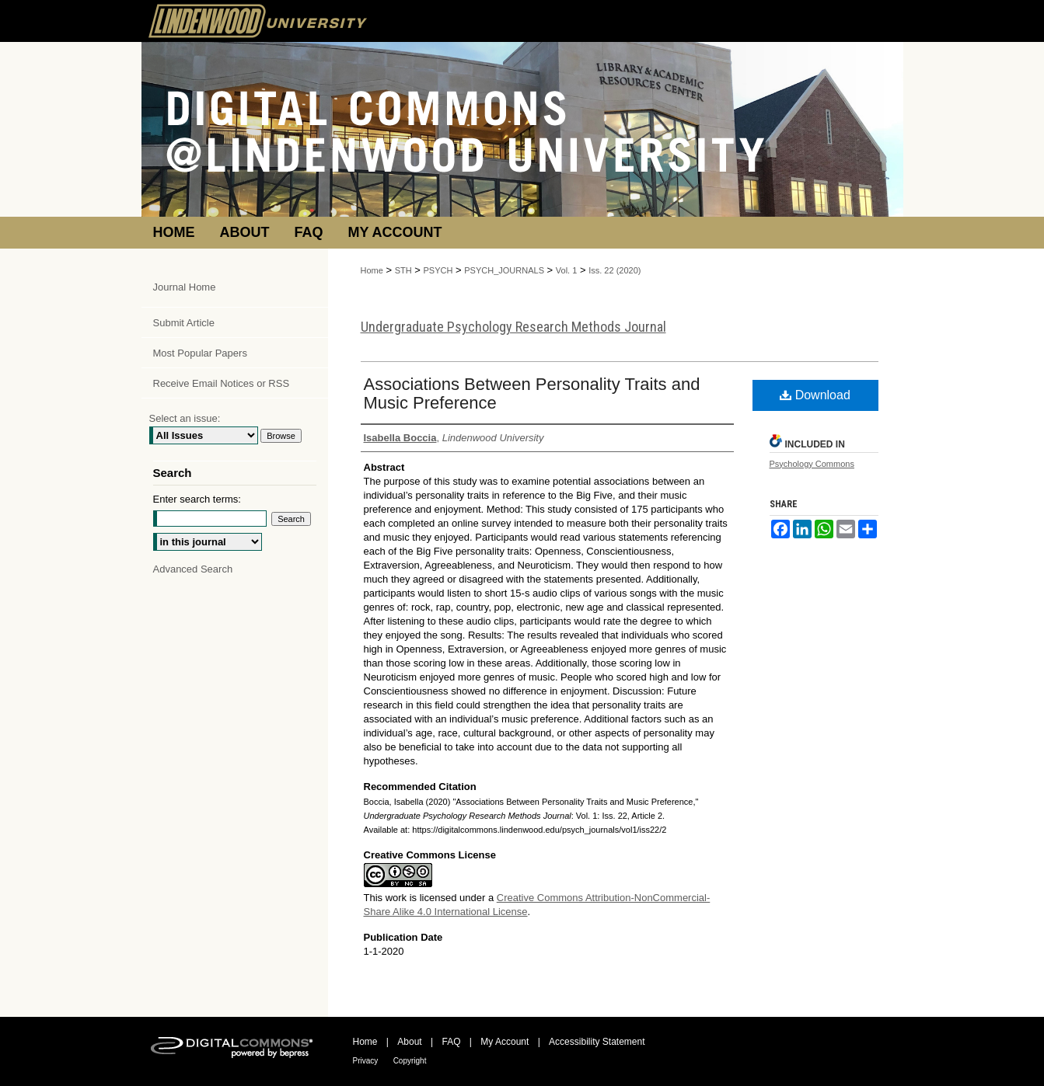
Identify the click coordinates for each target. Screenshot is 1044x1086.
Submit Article (184, 323)
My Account (504, 1041)
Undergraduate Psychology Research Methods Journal (513, 326)
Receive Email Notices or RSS (221, 383)
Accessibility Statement (596, 1041)
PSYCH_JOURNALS (504, 270)
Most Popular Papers (200, 353)
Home (372, 270)
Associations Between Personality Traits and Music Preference (532, 393)
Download (815, 395)
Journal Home (184, 287)
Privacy (366, 1060)
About (409, 1041)
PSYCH (438, 270)
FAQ (451, 1041)
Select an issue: (185, 418)
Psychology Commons (812, 463)
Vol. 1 (567, 270)
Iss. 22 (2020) (614, 270)
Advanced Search (193, 569)
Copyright (410, 1060)
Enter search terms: (197, 499)
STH (403, 270)
